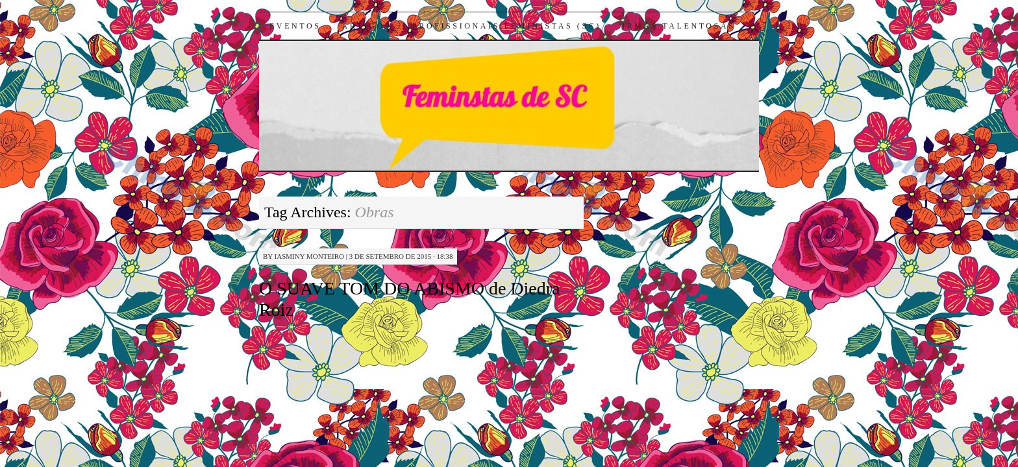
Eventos (295, 25)
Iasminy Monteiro (309, 256)
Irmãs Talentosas (679, 25)
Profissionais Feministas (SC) (506, 25)
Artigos (366, 25)
